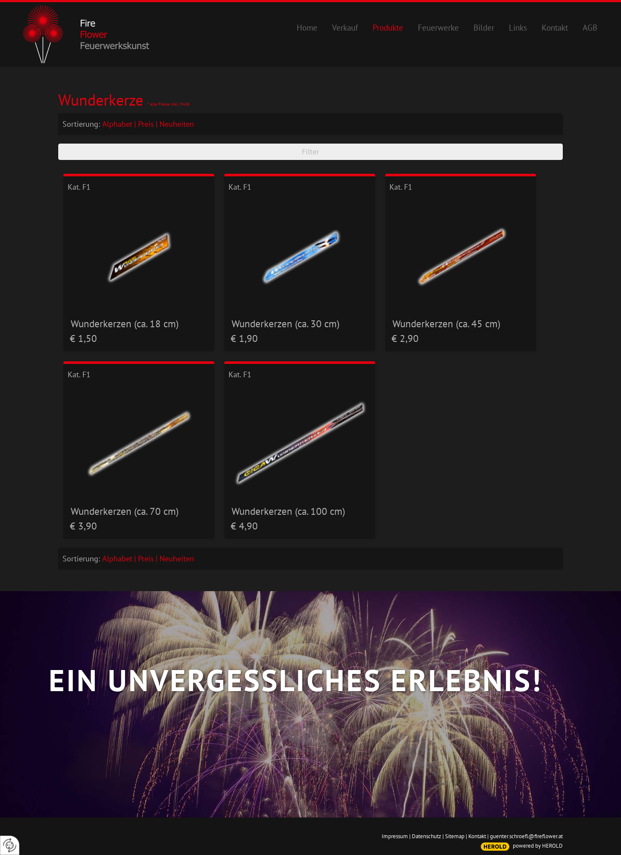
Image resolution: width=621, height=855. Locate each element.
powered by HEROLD (538, 845)
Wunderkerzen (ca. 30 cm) (285, 323)
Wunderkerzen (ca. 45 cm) (446, 323)
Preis (146, 124)
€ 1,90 (244, 338)
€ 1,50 (83, 338)
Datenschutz (426, 836)
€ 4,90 (244, 526)
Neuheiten (177, 124)
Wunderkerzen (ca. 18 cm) (125, 323)
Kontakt (477, 836)
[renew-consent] (9, 845)
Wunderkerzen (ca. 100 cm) (288, 510)
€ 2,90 (405, 338)
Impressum (395, 836)
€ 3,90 (83, 526)
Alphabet (117, 124)
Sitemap (454, 836)
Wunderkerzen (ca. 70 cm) (125, 510)
